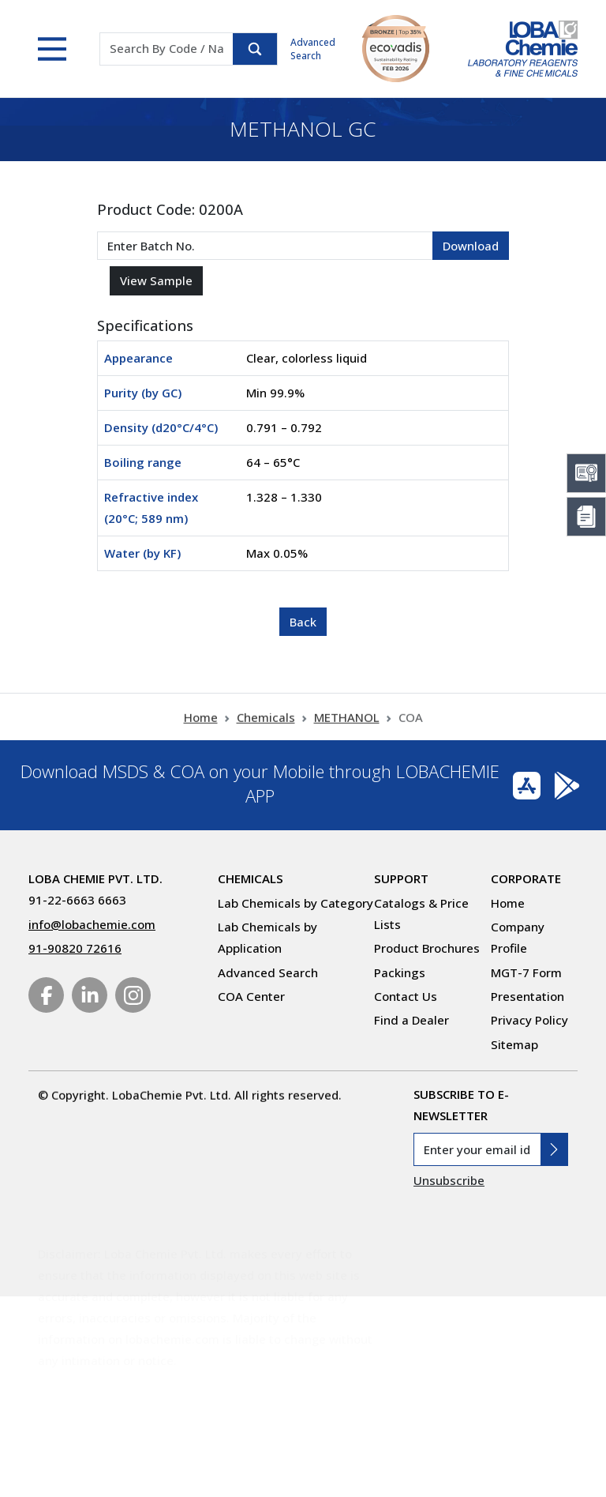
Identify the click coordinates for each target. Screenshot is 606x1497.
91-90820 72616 (75, 948)
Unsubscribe (448, 1180)
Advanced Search (312, 49)
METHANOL (347, 732)
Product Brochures (427, 948)
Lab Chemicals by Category (295, 903)
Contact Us (405, 996)
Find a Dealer (411, 1020)
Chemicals (266, 732)
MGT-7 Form (526, 972)
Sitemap (514, 1044)
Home (201, 732)
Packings (399, 972)
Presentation (527, 996)
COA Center (251, 996)
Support (401, 878)
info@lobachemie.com (91, 924)
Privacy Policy (529, 1020)
